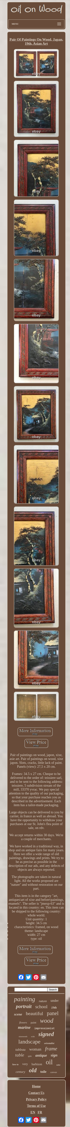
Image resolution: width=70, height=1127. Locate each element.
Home (36, 1086)
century (20, 1072)
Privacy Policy (36, 1099)
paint (33, 1022)
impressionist (44, 1028)
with (33, 1036)
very (25, 1064)
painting (24, 999)
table (19, 1055)
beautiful (34, 1013)
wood (46, 1020)
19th (54, 1007)
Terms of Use (36, 1106)
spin (30, 1056)
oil (49, 1062)
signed (46, 1034)
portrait (24, 1006)
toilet (58, 1065)
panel (53, 1013)
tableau (20, 1049)
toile (43, 1072)
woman (35, 1049)
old (33, 1070)
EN (32, 1112)
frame (51, 1048)
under (55, 1000)
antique (41, 1055)
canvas (53, 1072)
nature (43, 1001)
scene (18, 1014)
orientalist (49, 1043)
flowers (23, 1022)
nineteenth (23, 1036)
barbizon (37, 1064)
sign (54, 1055)
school (41, 1006)
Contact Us (36, 1093)
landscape (29, 1041)
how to (15, 1064)
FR (40, 1112)
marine (24, 1027)
